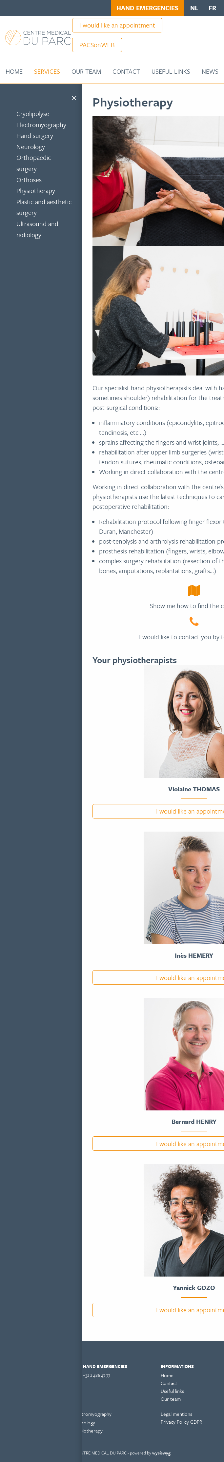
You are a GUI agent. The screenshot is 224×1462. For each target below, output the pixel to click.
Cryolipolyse (32, 113)
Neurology (30, 146)
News (210, 71)
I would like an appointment (117, 25)
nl (194, 7)
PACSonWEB (97, 44)
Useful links (171, 71)
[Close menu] (74, 97)
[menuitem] (14, 71)
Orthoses (29, 179)
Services (47, 71)
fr (212, 7)
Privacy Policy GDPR (181, 1421)
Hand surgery (34, 135)
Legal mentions (176, 1413)
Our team (86, 71)
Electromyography (41, 124)
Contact (126, 71)
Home (14, 71)
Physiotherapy (35, 190)
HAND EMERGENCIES (147, 7)
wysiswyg (161, 1453)
